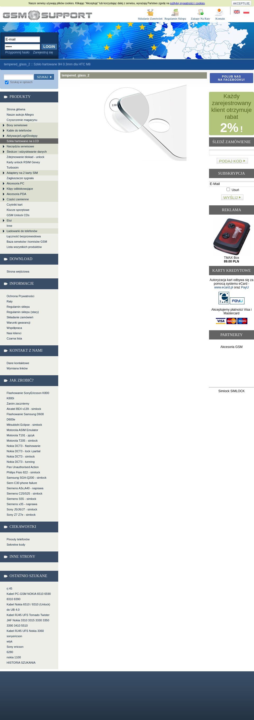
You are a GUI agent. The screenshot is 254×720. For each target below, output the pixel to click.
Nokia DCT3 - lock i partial (23, 451)
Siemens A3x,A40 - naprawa (25, 488)
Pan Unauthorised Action (23, 467)
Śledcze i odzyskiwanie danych (27, 151)
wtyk (9, 641)
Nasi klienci (14, 333)
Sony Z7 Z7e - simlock (21, 514)
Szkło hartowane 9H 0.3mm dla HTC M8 (62, 64)
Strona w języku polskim (246, 12)
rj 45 (9, 588)
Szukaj (42, 77)
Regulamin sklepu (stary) (23, 312)
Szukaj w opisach (19, 82)
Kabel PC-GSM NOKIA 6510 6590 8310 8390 (29, 596)
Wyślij (230, 197)
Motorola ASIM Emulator (22, 430)
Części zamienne (18, 199)
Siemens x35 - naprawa (22, 504)
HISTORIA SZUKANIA (21, 662)
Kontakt (220, 18)
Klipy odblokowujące (20, 188)
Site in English (237, 12)
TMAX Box (231, 259)
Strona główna (16, 109)
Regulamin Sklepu (175, 18)
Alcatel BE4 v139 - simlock (24, 408)
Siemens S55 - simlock (21, 498)
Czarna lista (14, 338)
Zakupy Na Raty (200, 18)
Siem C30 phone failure (22, 482)
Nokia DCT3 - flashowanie (23, 445)
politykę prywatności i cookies (187, 3)
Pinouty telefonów (18, 539)
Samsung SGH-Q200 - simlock (26, 477)
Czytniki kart (14, 204)
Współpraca (14, 327)
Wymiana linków (17, 368)
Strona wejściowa (18, 271)
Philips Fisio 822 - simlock (23, 472)
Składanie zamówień (20, 317)
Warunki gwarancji (18, 322)
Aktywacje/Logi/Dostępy (22, 135)
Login (49, 46)
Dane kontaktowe (18, 363)
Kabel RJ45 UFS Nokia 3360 (25, 630)
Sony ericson (15, 646)
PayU (245, 287)
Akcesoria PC (15, 183)
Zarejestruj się (43, 52)
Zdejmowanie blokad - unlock (25, 157)
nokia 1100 (14, 657)
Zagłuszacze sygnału (20, 178)
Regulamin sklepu (18, 306)
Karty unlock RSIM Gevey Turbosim (23, 165)
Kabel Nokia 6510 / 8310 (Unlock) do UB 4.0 (28, 607)
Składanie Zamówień (150, 18)
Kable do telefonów (19, 130)
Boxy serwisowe (17, 125)
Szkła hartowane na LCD (23, 141)
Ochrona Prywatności (20, 296)
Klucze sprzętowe (18, 209)
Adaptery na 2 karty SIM (22, 172)
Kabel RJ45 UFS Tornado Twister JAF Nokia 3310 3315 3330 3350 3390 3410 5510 (28, 620)
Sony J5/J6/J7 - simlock (22, 509)
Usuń (232, 190)
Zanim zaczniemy (18, 403)
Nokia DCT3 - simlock (21, 456)
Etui (9, 220)
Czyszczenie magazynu (22, 119)
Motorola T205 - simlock (22, 440)
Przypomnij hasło (17, 52)
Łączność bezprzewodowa (24, 236)
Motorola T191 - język (21, 435)
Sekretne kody (16, 544)
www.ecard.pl (223, 287)
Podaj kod (230, 161)
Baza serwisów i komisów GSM (27, 241)
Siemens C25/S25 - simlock (24, 493)
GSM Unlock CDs (18, 215)
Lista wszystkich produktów (24, 246)
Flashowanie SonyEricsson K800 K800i (28, 395)
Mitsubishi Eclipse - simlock (24, 424)
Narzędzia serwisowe (20, 146)
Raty (10, 301)
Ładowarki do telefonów (22, 231)
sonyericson (14, 636)
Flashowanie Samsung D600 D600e (25, 417)
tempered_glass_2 (47, 15)
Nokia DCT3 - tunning (21, 461)
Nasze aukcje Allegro (20, 114)
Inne (9, 225)
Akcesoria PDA (16, 194)
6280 (10, 652)
